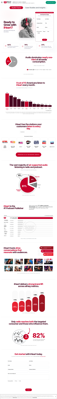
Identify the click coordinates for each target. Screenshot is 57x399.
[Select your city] (28, 132)
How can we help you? (12, 373)
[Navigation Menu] (2, 2)
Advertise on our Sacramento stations (28, 154)
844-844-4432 (42, 356)
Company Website (32, 369)
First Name (10, 361)
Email (38, 27)
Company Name (39, 23)
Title (46, 23)
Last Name (31, 361)
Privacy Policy (35, 397)
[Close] (56, 397)
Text (48, 31)
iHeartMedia (7, 2)
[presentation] (28, 386)
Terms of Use (15, 397)
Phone (46, 27)
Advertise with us (51, 2)
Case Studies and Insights (35, 8)
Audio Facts (16, 8)
